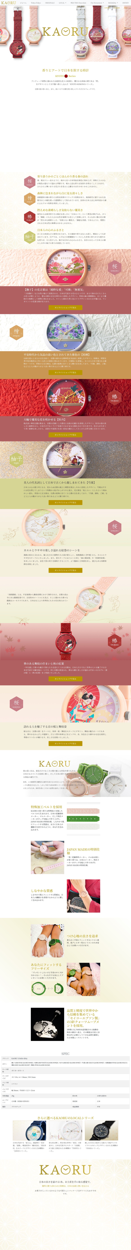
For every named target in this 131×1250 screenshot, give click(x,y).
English (117, 8)
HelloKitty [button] (112, 3)
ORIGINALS (49, 3)
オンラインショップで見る (65, 312)
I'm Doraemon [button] (96, 3)
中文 (125, 8)
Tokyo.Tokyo (36, 3)
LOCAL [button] (62, 3)
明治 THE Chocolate (78, 3)
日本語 (106, 8)
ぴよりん (23, 3)
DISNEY (125, 3)
